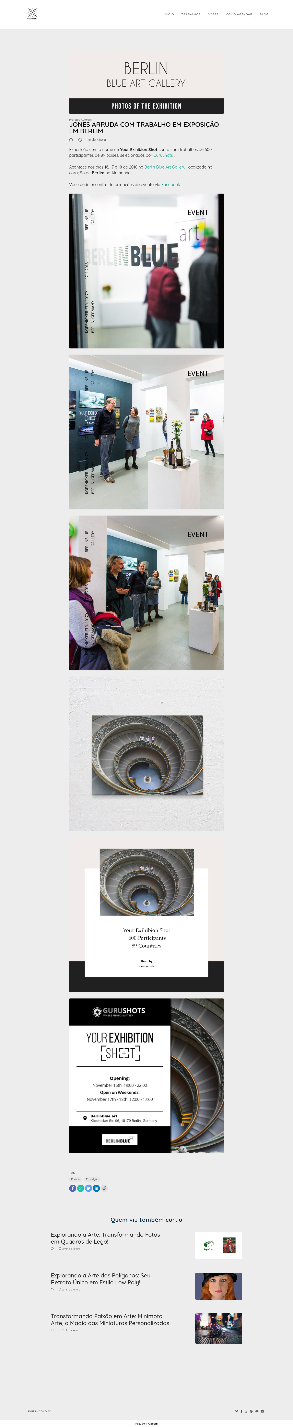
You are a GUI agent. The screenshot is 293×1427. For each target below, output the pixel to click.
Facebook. (171, 184)
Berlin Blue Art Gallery (165, 167)
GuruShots (163, 155)
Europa (75, 1179)
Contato (45, 1411)
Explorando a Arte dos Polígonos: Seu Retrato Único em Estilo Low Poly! (100, 1279)
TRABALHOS (191, 14)
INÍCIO (169, 14)
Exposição (92, 1179)
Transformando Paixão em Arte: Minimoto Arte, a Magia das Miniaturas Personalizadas (110, 1319)
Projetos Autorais (80, 119)
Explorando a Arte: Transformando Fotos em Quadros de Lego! (105, 1238)
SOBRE (213, 14)
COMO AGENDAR (239, 14)
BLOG (264, 14)
